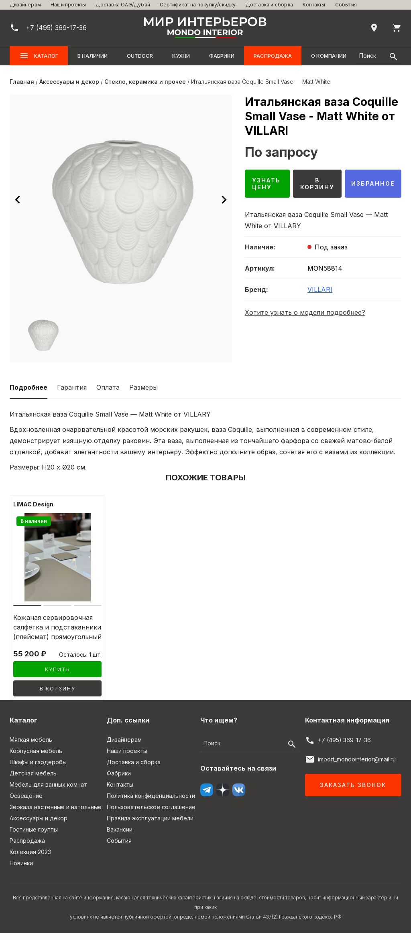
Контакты (314, 5)
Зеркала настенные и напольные (56, 806)
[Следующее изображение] (224, 200)
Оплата (108, 387)
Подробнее (28, 387)
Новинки (21, 863)
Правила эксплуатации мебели (150, 818)
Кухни (181, 56)
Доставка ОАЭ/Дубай (123, 5)
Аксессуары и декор (69, 81)
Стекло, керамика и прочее (145, 81)
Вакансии (119, 829)
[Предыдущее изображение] (18, 200)
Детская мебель (33, 773)
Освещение (26, 795)
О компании (328, 56)
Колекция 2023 (30, 851)
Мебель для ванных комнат (48, 784)
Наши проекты (68, 5)
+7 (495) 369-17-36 (344, 740)
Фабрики (221, 56)
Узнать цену (266, 183)
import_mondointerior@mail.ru (357, 759)
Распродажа (273, 56)
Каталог (38, 56)
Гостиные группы (34, 829)
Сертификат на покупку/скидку (198, 5)
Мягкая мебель (31, 739)
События (346, 5)
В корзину (317, 183)
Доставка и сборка (269, 5)
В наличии (92, 56)
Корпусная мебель (36, 750)
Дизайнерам (25, 5)
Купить (57, 669)
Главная (22, 81)
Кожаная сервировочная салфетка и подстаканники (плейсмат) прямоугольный (57, 627)
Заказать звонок (353, 784)
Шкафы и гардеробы (38, 762)
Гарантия (72, 387)
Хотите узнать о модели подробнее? (305, 312)
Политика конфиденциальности (151, 795)
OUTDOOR (140, 56)
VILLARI (319, 289)
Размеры (143, 387)
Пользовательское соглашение (151, 806)
